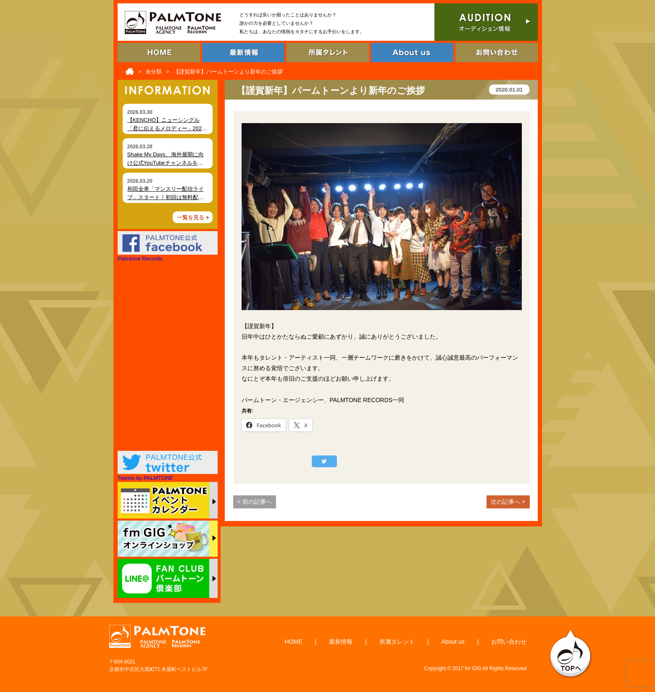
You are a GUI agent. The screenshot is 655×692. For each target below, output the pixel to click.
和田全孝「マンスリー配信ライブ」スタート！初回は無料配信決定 (165, 197)
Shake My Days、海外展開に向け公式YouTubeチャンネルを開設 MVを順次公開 (165, 162)
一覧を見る (190, 217)
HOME (294, 641)
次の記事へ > (508, 501)
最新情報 (340, 641)
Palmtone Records (140, 258)
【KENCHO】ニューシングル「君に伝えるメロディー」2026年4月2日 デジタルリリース (166, 128)
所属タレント (397, 641)
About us (452, 641)
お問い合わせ (508, 641)
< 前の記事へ (254, 501)
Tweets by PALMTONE (145, 478)
